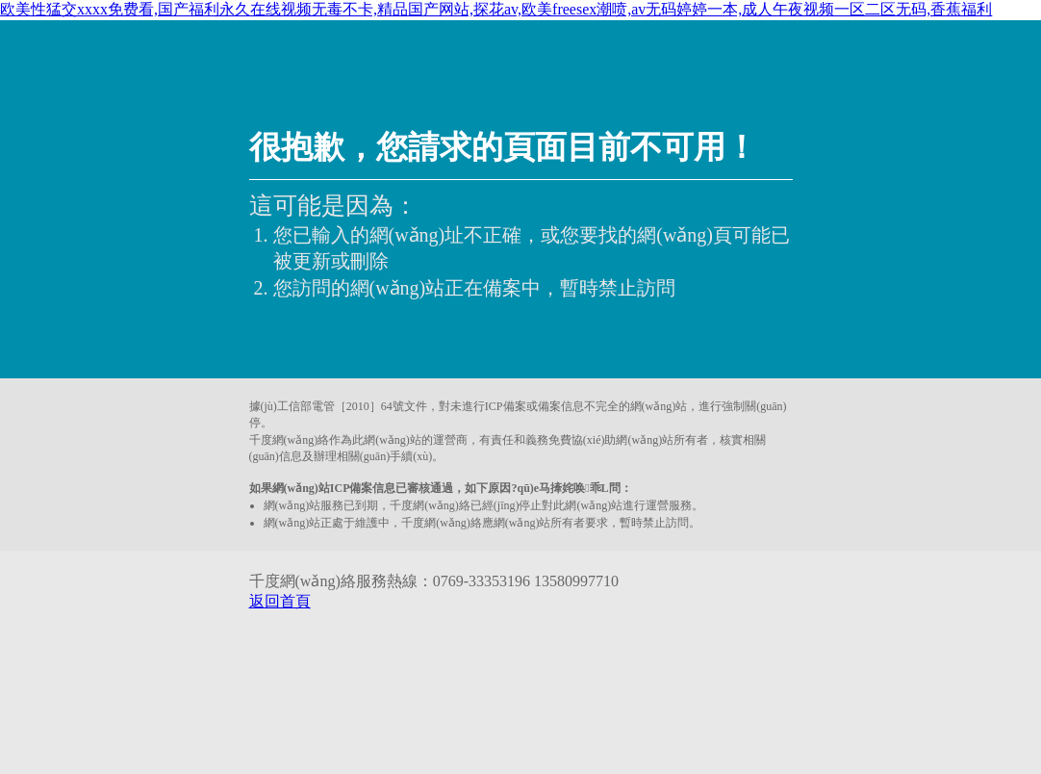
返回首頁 (280, 601)
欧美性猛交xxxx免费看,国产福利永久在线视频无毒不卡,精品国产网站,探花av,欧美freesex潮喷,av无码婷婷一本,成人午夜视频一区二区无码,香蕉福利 (496, 9)
